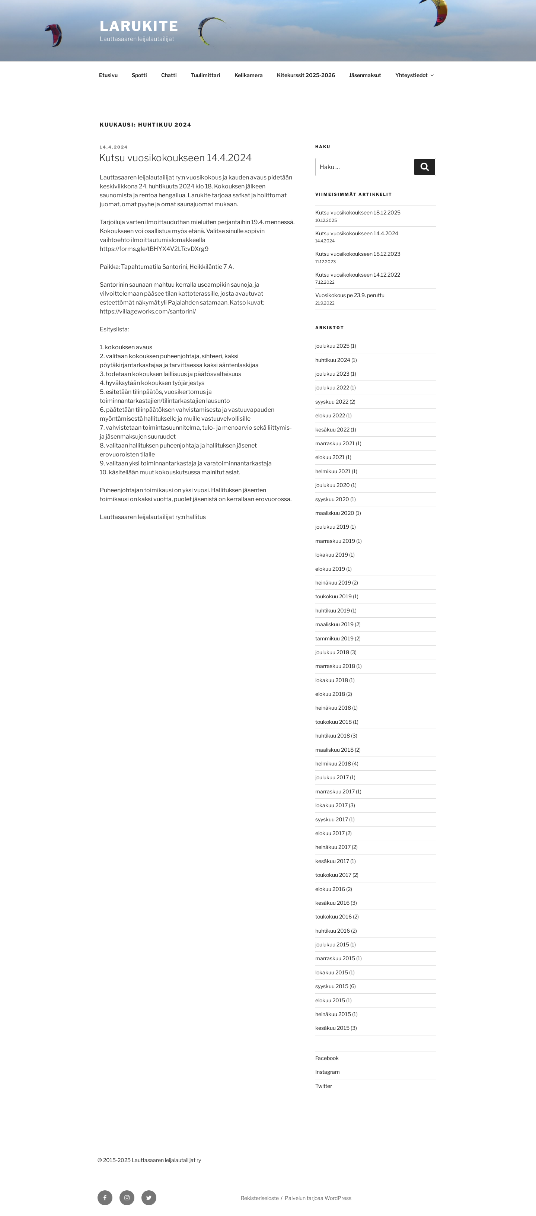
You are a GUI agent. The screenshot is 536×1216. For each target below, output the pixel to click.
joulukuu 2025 (332, 346)
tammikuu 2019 (334, 638)
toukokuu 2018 (333, 722)
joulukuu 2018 (332, 652)
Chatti (169, 75)
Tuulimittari (205, 75)
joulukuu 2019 (332, 526)
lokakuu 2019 (331, 554)
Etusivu (108, 75)
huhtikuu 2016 (332, 930)
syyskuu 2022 (331, 401)
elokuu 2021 (330, 457)
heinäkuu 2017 (333, 847)
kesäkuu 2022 (332, 429)
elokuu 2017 (330, 833)
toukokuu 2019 (333, 596)
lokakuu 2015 (331, 972)
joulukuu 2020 (332, 485)
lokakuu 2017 (331, 805)
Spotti (139, 75)
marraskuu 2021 (335, 443)
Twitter (323, 1086)
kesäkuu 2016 (332, 903)
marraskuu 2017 (335, 791)
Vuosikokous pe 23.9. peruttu (350, 295)
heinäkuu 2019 (333, 582)
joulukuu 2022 (332, 387)
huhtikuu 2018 (332, 735)
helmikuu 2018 (333, 763)
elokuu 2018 (330, 694)
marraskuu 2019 (335, 541)
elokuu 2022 (330, 415)
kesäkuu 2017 (332, 861)
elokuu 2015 (330, 1000)
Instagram (327, 1072)
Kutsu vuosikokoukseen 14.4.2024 (175, 157)
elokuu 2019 (330, 569)
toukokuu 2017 (333, 875)
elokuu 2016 (330, 889)
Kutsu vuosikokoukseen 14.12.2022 (357, 274)
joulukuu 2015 (332, 944)
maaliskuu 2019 (334, 624)
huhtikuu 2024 (332, 360)
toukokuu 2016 (333, 916)
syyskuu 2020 (332, 499)
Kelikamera (248, 75)
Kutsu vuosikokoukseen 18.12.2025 (358, 212)
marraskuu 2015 (335, 958)
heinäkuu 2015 (333, 1014)
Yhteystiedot (415, 75)
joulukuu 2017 (332, 777)
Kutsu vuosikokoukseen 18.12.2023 (358, 254)
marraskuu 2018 (335, 666)
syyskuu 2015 (331, 986)
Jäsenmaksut (365, 75)
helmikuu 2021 (333, 471)
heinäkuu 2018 (333, 707)
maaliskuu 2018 (334, 750)
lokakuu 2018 (331, 680)
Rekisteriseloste (260, 1198)
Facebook (327, 1058)
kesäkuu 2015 (332, 1028)
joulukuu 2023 (332, 373)
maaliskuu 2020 (334, 513)
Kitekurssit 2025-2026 (306, 75)
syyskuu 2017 (331, 819)
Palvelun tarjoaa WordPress (318, 1198)
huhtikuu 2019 (332, 610)
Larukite (139, 26)
